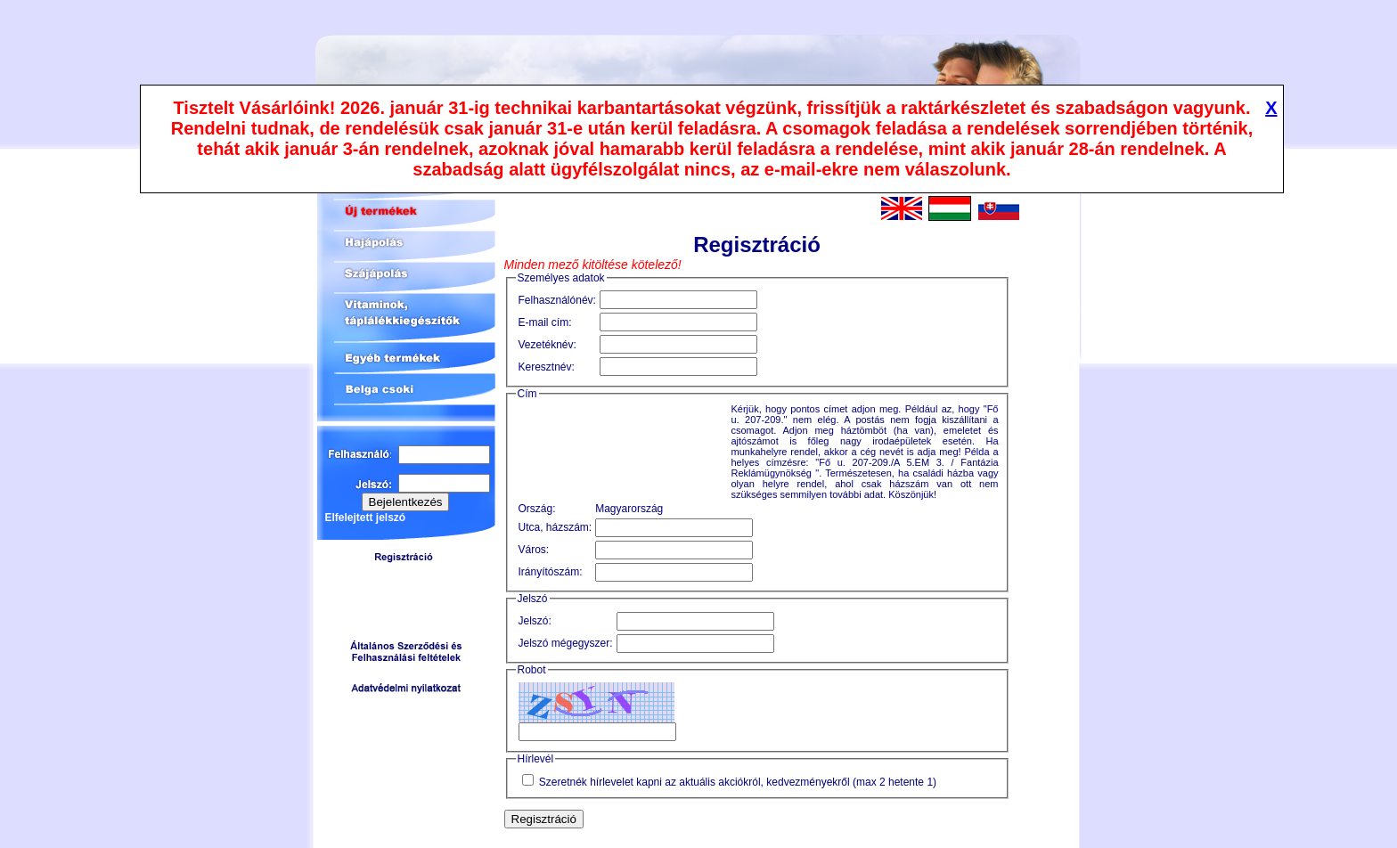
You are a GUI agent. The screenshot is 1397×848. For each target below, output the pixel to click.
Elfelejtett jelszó (365, 517)
